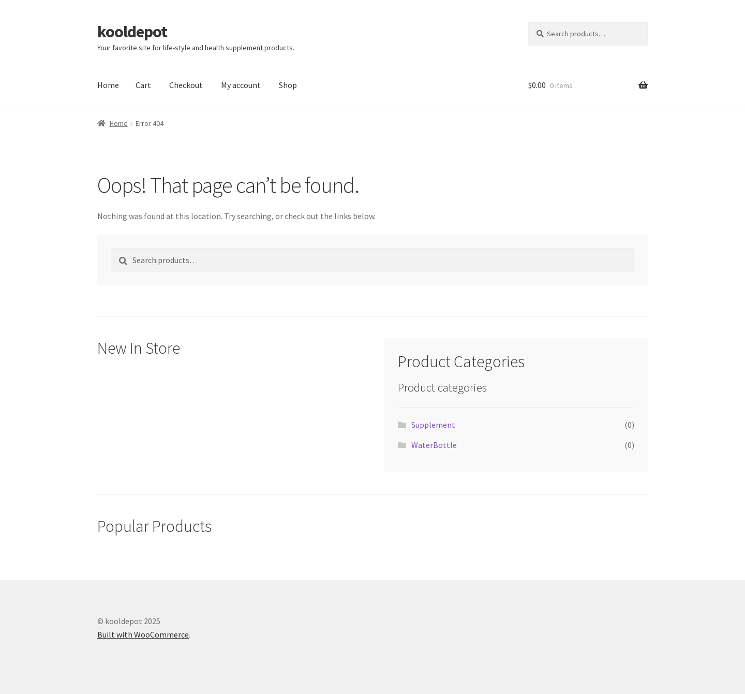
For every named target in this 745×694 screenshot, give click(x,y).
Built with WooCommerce (143, 634)
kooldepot (132, 31)
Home (108, 85)
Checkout (186, 85)
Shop (288, 85)
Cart (143, 85)
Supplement (433, 425)
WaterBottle (434, 445)
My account (241, 85)
